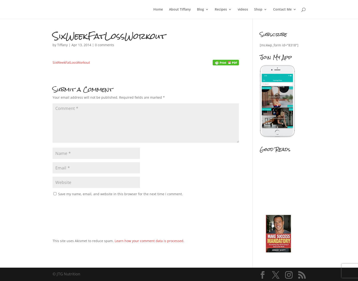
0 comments (104, 45)
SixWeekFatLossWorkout (71, 62)
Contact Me (282, 9)
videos (243, 9)
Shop (258, 9)
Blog (200, 9)
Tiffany (62, 45)
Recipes (221, 9)
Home (158, 9)
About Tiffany (180, 9)
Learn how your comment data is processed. (149, 241)
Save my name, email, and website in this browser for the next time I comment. (120, 194)
